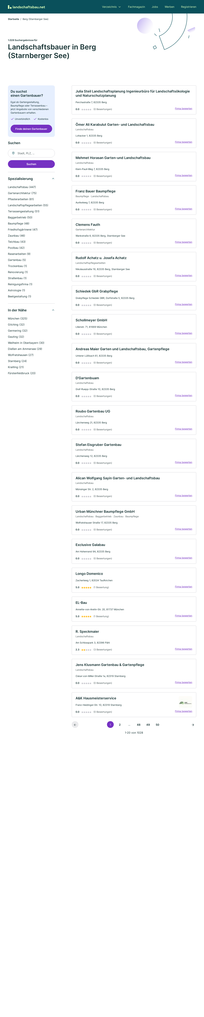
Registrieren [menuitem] (188, 6)
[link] (134, 100)
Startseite (13, 19)
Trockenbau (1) (17, 266)
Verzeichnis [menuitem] (109, 6)
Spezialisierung (20, 179)
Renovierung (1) (18, 272)
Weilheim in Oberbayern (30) (26, 343)
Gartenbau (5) (17, 260)
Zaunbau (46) (16, 236)
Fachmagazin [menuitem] (136, 6)
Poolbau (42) (16, 248)
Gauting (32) (16, 337)
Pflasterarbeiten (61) (21, 199)
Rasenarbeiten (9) (19, 254)
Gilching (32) (16, 325)
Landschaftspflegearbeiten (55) (28, 205)
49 (148, 731)
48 (138, 731)
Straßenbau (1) (17, 278)
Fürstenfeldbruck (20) (22, 373)
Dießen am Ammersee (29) (25, 349)
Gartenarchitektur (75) (22, 193)
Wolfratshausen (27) (21, 355)
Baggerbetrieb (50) (20, 217)
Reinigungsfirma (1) (20, 284)
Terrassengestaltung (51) (23, 211)
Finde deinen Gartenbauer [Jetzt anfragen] (31, 129)
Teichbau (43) (17, 242)
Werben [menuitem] (169, 6)
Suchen (31, 164)
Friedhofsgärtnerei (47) (23, 230)
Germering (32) (18, 331)
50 (157, 731)
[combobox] (31, 153)
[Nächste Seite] (192, 731)
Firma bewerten (183, 109)
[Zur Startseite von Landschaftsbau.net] (26, 7)
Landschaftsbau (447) (22, 187)
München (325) (17, 318)
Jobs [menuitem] (155, 6)
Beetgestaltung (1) (19, 296)
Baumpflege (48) (18, 223)
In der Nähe (17, 311)
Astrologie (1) (16, 290)
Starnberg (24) (17, 361)
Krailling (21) (16, 367)
